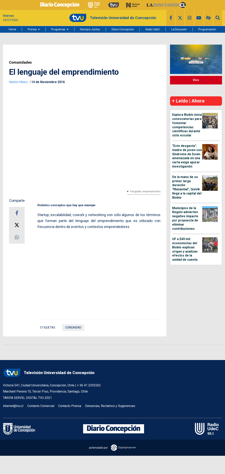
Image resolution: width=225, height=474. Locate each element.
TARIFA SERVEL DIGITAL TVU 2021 (27, 398)
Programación (207, 29)
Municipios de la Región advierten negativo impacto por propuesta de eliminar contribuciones (185, 218)
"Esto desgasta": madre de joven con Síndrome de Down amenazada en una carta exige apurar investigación (187, 156)
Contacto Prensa (69, 406)
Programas (58, 29)
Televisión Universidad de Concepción (48, 373)
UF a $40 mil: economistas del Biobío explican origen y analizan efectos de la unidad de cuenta (184, 249)
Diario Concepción (123, 29)
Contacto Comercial (40, 406)
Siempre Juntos (90, 29)
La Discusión (179, 29)
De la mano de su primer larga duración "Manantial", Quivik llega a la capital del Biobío (186, 187)
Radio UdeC (152, 29)
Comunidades (20, 62)
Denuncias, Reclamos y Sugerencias (110, 406)
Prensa (32, 29)
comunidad (73, 327)
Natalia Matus (19, 82)
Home (12, 29)
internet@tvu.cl (13, 406)
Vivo (196, 80)
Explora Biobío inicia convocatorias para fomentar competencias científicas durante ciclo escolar (187, 125)
